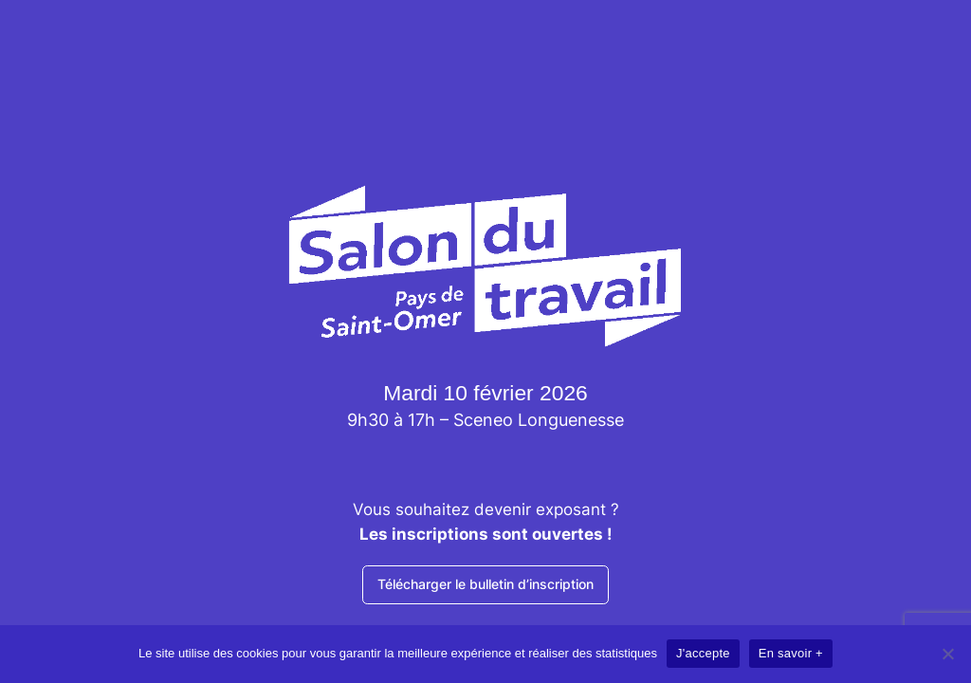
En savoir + (791, 653)
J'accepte (703, 653)
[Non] (947, 653)
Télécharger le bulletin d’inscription (485, 584)
